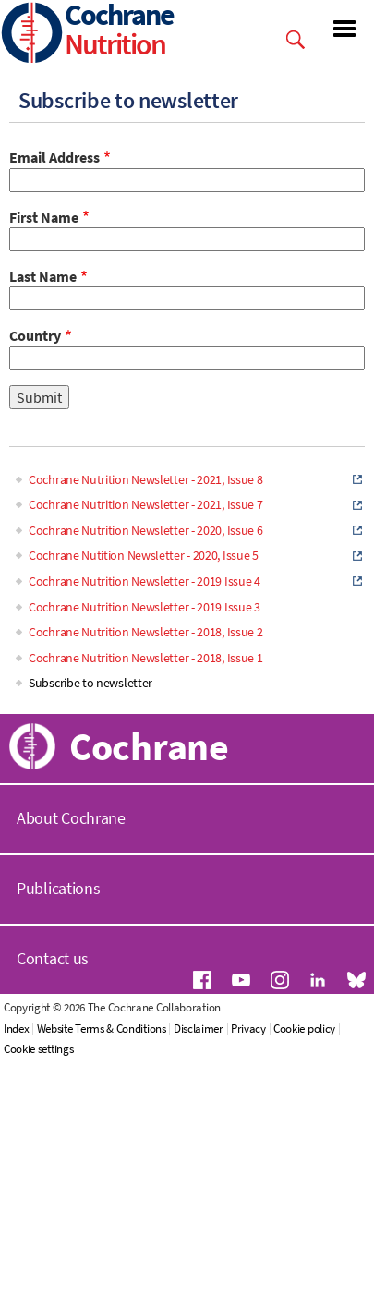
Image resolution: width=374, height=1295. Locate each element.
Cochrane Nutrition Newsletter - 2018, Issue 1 (146, 657)
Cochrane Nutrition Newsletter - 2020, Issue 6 (146, 530)
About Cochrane (71, 818)
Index (17, 1028)
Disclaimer (198, 1028)
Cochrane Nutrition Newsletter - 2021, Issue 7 (146, 504)
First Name (43, 217)
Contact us (53, 958)
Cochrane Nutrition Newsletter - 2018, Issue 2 (146, 631)
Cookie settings (39, 1049)
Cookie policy (304, 1028)
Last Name (43, 276)
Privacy (248, 1028)
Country (35, 335)
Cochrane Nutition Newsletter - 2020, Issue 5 (144, 555)
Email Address (54, 157)
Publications (58, 888)
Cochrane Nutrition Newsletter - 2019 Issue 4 (144, 581)
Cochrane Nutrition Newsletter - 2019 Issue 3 (144, 607)
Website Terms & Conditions (101, 1028)
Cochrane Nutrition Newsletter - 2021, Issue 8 (146, 479)
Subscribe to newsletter (90, 682)
